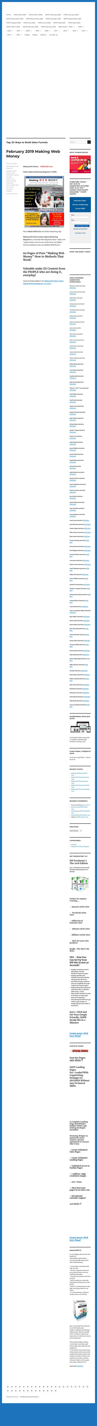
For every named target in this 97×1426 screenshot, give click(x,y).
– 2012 (17, 35)
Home (8, 15)
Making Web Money (12, 1397)
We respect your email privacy (80, 228)
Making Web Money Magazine (80, 846)
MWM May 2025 (59, 23)
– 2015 (74, 31)
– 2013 (8, 35)
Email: (72, 220)
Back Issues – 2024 (65, 27)
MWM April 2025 (74, 23)
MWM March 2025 (13, 27)
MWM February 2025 (30, 27)
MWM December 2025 (14, 19)
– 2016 (64, 31)
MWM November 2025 (34, 19)
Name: (72, 215)
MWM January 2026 (71, 15)
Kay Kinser (74, 807)
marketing (74, 811)
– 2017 (55, 31)
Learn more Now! (79, 1034)
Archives (73, 844)
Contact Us (53, 35)
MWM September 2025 (72, 19)
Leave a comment (11, 193)
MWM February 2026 (53, 15)
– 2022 (8, 31)
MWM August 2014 (84, 815)
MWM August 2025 (13, 23)
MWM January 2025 (48, 27)
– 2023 (79, 27)
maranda (74, 815)
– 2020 (27, 31)
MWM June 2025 (44, 23)
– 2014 (83, 31)
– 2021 (18, 31)
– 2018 (46, 31)
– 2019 (37, 31)
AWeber (84, 232)
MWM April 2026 (20, 15)
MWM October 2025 (53, 19)
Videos (27, 35)
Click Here (73, 288)
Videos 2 (43, 35)
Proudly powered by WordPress (29, 1397)
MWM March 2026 (35, 15)
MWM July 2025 (29, 23)
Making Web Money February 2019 (11, 183)
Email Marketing (78, 232)
